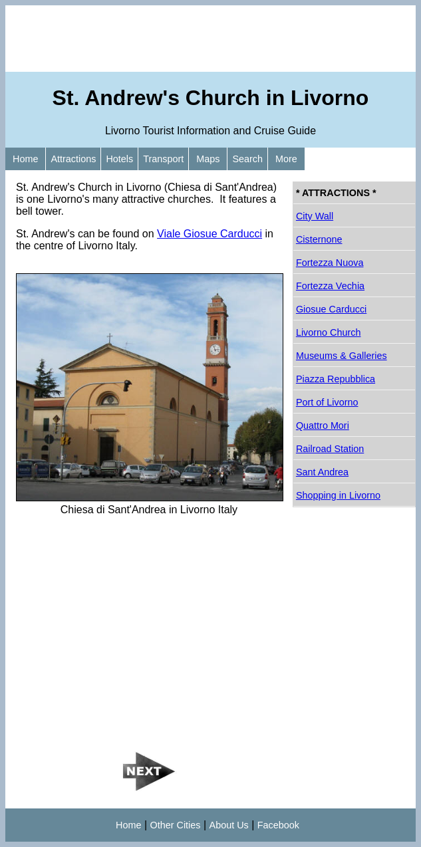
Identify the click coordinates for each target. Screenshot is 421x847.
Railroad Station (330, 448)
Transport (163, 159)
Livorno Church (328, 332)
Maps (208, 159)
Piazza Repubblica (335, 379)
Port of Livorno (327, 402)
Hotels (119, 159)
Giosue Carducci (331, 309)
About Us (229, 825)
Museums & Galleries (341, 355)
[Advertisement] (210, 38)
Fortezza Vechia (330, 286)
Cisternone (319, 239)
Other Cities (175, 825)
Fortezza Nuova (330, 262)
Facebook (278, 825)
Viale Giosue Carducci (209, 233)
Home (25, 159)
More (286, 159)
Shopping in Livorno (338, 495)
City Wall (314, 216)
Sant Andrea (322, 472)
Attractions (73, 159)
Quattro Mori (322, 425)
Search (247, 159)
